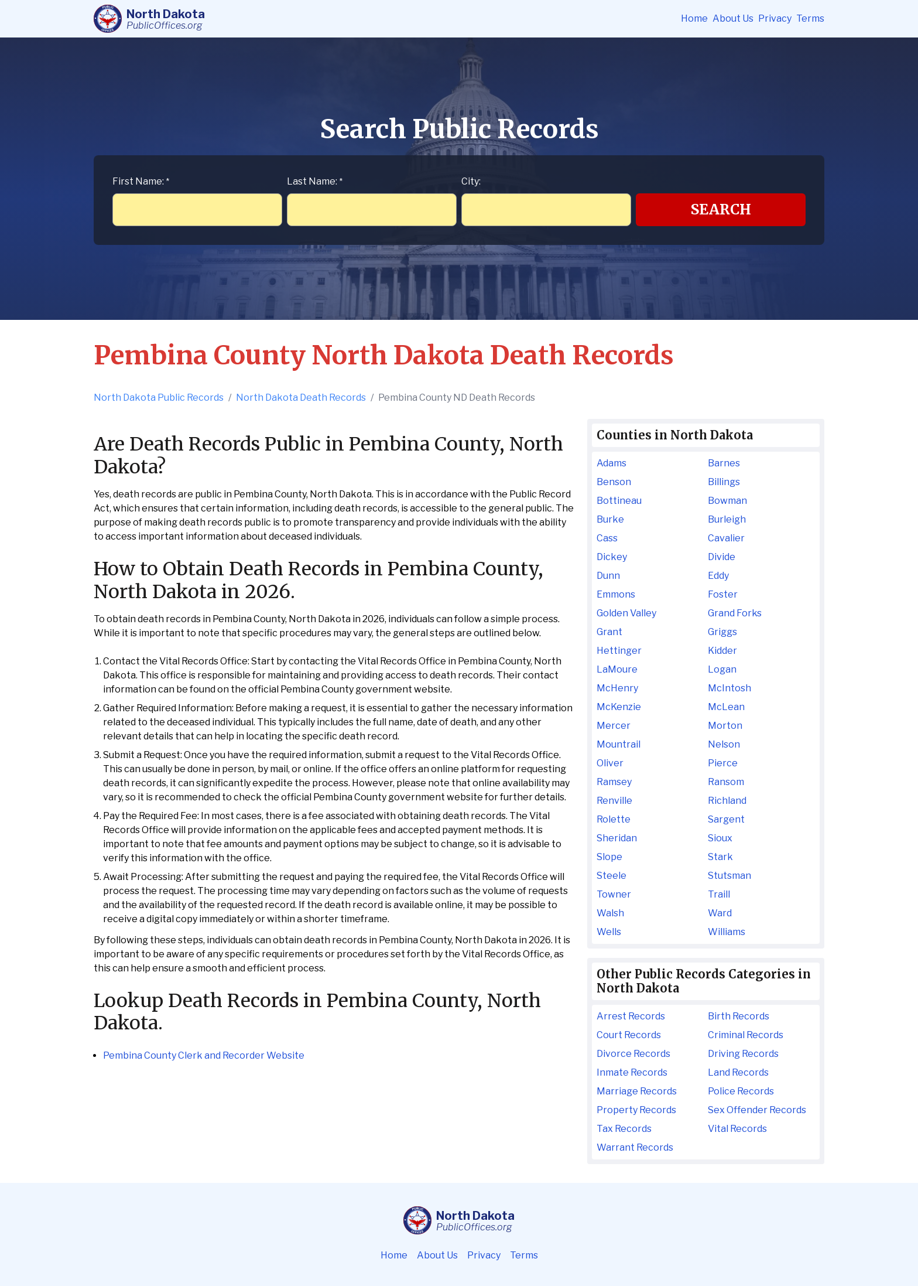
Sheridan (617, 838)
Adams (611, 463)
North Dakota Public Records (159, 397)
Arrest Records (631, 1016)
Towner (614, 894)
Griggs (722, 631)
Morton (725, 725)
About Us (733, 18)
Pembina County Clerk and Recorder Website (203, 1055)
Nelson (724, 744)
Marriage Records (637, 1091)
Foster (723, 594)
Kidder (722, 650)
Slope (609, 856)
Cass (607, 538)
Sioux (720, 838)
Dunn (608, 575)
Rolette (614, 819)
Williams (726, 931)
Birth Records (738, 1016)
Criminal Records (745, 1035)
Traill (719, 894)
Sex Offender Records (757, 1110)
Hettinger (619, 650)
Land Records (738, 1072)
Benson (614, 481)
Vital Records (737, 1128)
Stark (720, 856)
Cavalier (726, 538)
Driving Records (743, 1053)
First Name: (140, 181)
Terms (810, 18)
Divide (721, 556)
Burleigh (727, 519)
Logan (722, 669)
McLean (726, 706)
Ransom (726, 781)
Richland (727, 800)
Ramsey (614, 781)
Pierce (723, 763)
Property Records (636, 1110)
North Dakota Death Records (301, 397)
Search (721, 209)
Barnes (724, 463)
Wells (609, 931)
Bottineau (619, 500)
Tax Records (624, 1128)
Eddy (718, 575)
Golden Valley (626, 613)
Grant (609, 631)
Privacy (775, 18)
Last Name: (314, 181)
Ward (720, 913)
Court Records (629, 1035)
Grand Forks (735, 613)
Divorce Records (633, 1053)
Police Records (741, 1091)
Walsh (610, 913)
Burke (610, 519)
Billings (724, 481)
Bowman (727, 500)
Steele (611, 875)
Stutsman (729, 875)
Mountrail (618, 744)
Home (694, 18)
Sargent (726, 819)
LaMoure (617, 669)
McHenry (617, 688)
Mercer (614, 725)
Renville (614, 800)
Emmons (616, 594)
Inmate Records (632, 1072)
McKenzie (619, 706)
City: (471, 181)
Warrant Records (635, 1147)
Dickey (612, 556)
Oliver (610, 763)
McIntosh (729, 688)
